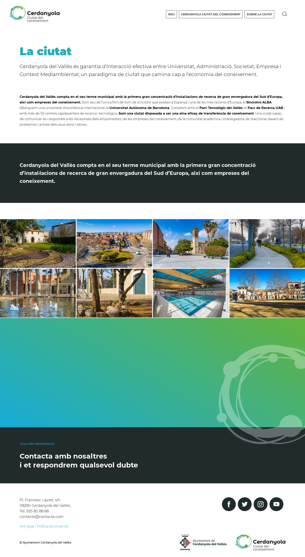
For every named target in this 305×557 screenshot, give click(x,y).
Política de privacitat (52, 526)
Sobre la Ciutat (259, 14)
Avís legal (27, 526)
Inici (171, 14)
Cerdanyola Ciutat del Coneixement (210, 14)
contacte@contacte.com (41, 517)
